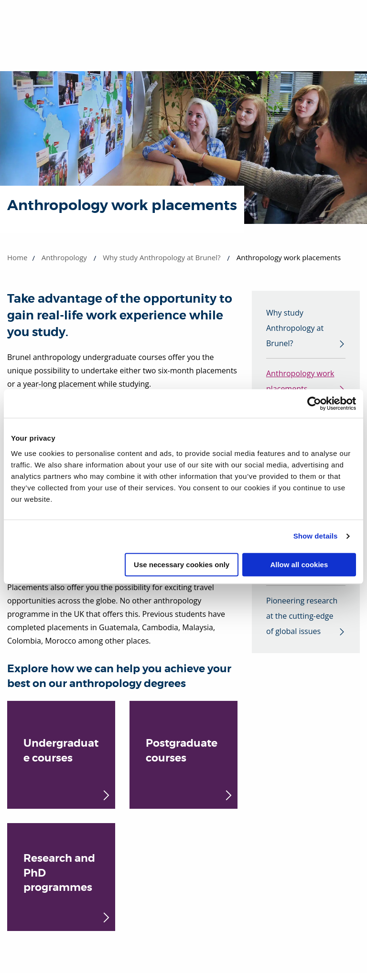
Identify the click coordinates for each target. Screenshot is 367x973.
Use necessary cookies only (181, 565)
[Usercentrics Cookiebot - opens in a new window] (314, 403)
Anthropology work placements (300, 381)
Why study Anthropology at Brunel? (161, 257)
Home (17, 257)
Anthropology (64, 257)
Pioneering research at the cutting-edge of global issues (301, 615)
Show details (315, 536)
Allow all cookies (299, 565)
